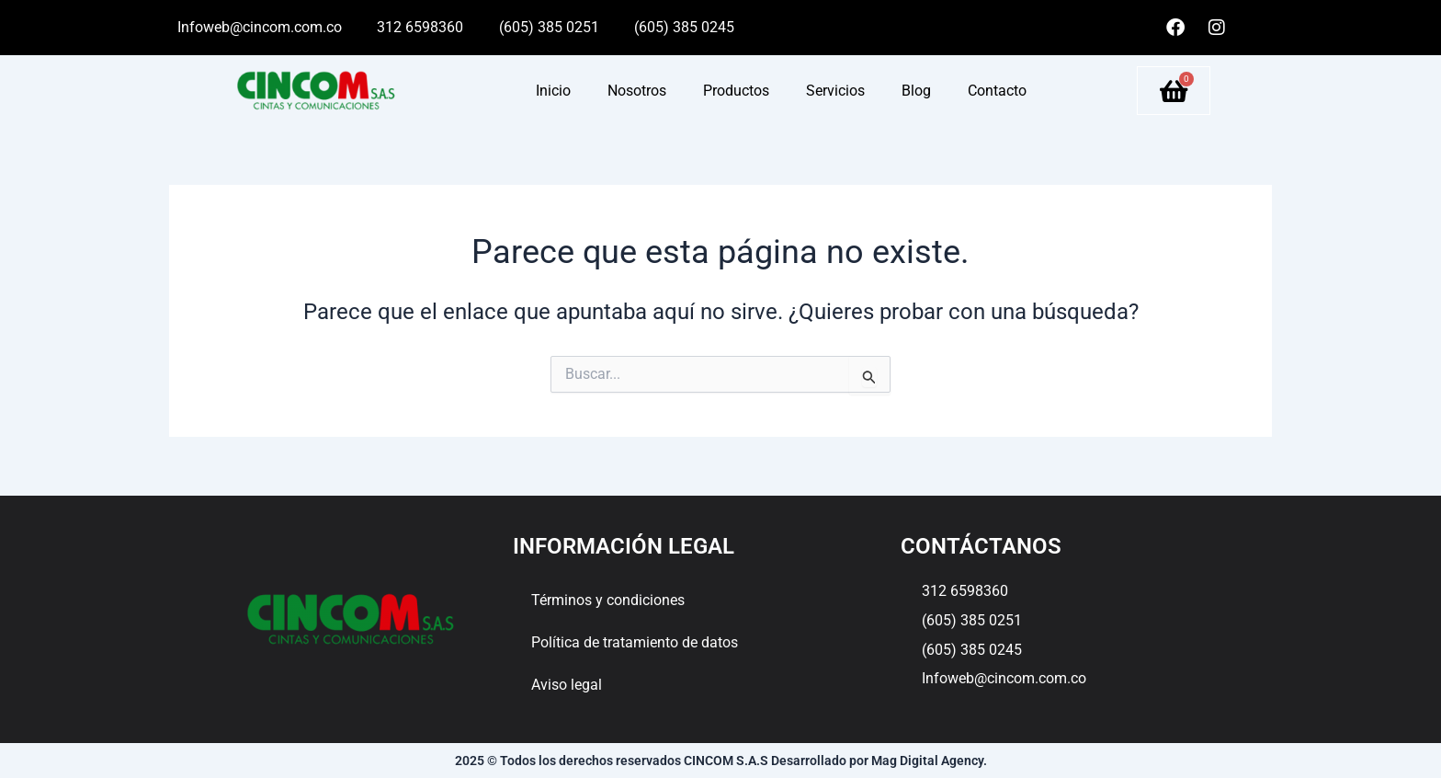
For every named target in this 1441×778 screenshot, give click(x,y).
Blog (916, 90)
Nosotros (636, 90)
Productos (736, 90)
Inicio (553, 90)
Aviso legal (566, 684)
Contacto (997, 90)
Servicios (835, 90)
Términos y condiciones (608, 600)
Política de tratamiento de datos (634, 642)
